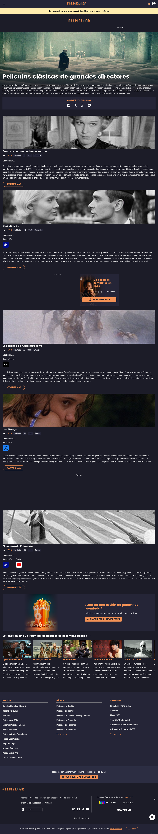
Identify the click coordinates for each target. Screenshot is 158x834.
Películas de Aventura (66, 729)
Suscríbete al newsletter (103, 619)
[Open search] (152, 817)
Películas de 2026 (10, 720)
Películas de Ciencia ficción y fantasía (73, 715)
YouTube (114, 711)
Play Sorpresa (99, 299)
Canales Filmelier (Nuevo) (14, 706)
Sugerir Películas (10, 711)
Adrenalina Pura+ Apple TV (122, 729)
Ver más (62, 734)
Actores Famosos (10, 748)
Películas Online (9, 729)
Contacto (48, 802)
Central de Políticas (116, 829)
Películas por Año (10, 753)
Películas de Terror (65, 711)
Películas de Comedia (66, 720)
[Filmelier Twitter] (83, 809)
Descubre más (14, 184)
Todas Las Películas (11, 739)
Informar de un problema (32, 802)
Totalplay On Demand (120, 720)
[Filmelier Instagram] (73, 809)
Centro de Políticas (68, 797)
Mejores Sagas (9, 743)
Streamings (115, 700)
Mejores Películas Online (13, 725)
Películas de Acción (65, 706)
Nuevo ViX (114, 715)
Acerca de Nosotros (29, 797)
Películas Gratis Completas (14, 734)
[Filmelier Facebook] (78, 809)
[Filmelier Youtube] (87, 809)
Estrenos (6, 715)
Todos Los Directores (12, 757)
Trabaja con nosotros (49, 797)
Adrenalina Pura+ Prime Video (123, 725)
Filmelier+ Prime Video (120, 706)
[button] (39, 809)
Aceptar (132, 828)
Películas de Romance (66, 725)
